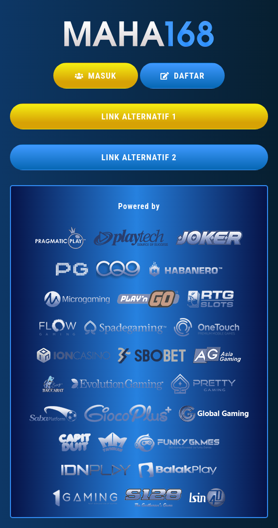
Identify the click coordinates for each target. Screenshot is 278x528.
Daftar (182, 76)
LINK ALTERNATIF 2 (138, 157)
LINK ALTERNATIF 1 (138, 116)
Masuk (95, 76)
